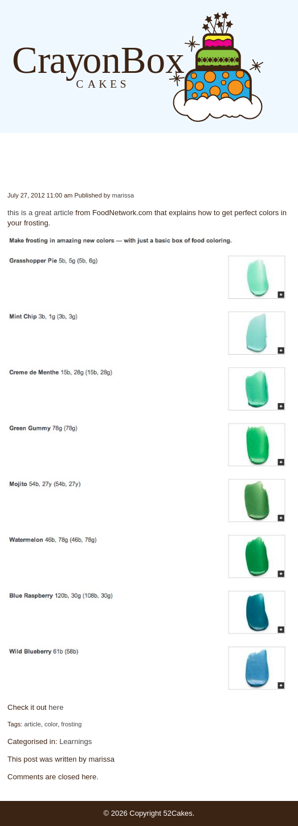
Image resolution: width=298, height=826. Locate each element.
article (32, 724)
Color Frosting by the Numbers (8, 168)
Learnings (75, 741)
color (51, 724)
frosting (71, 724)
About (281, 66)
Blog (269, 66)
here (55, 707)
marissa (123, 195)
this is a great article (40, 212)
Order (292, 66)
